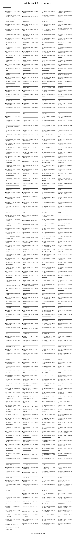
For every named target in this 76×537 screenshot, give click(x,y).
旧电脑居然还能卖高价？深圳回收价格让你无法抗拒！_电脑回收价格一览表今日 (31, 198)
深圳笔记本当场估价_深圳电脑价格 (30, 472)
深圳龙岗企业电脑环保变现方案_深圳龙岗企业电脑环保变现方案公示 (48, 454)
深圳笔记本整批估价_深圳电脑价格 (30, 454)
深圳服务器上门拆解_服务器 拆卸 (48, 375)
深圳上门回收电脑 (34, 533)
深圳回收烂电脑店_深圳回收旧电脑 (65, 254)
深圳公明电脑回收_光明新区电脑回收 (30, 16)
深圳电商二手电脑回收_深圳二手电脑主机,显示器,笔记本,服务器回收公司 (13, 126)
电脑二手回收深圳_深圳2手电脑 (48, 280)
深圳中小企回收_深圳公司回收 (12, 524)
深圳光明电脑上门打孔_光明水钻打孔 (30, 511)
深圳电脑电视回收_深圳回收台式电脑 (30, 224)
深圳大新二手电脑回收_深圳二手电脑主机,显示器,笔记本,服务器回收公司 (65, 30)
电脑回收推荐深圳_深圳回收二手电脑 (30, 117)
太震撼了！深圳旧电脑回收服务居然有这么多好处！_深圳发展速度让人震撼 (65, 179)
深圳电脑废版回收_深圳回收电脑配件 (30, 220)
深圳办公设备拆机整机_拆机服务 (12, 414)
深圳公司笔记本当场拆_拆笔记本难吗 (30, 328)
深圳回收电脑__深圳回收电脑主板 (64, 215)
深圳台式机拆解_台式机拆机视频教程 (30, 506)
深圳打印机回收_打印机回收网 (12, 494)
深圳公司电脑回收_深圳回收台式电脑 (30, 237)
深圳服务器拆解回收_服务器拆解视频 (30, 406)
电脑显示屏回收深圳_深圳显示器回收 (30, 161)
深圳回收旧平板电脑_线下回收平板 (13, 285)
